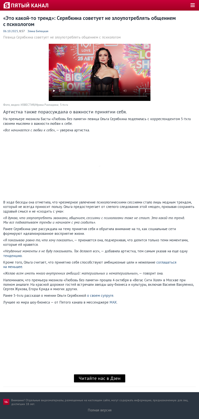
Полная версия (99, 410)
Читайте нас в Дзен (100, 378)
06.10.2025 (10, 31)
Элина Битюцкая (38, 31)
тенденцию (12, 255)
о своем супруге (100, 295)
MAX (113, 302)
